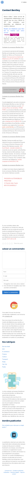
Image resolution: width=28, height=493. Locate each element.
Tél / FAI (4, 364)
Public (4, 367)
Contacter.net (8, 470)
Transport (5, 359)
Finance (4, 354)
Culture (4, 357)
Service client (6, 346)
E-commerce (5, 351)
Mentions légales (14, 472)
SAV (3, 349)
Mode (3, 362)
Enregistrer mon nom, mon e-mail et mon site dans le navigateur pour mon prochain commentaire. (14, 286)
